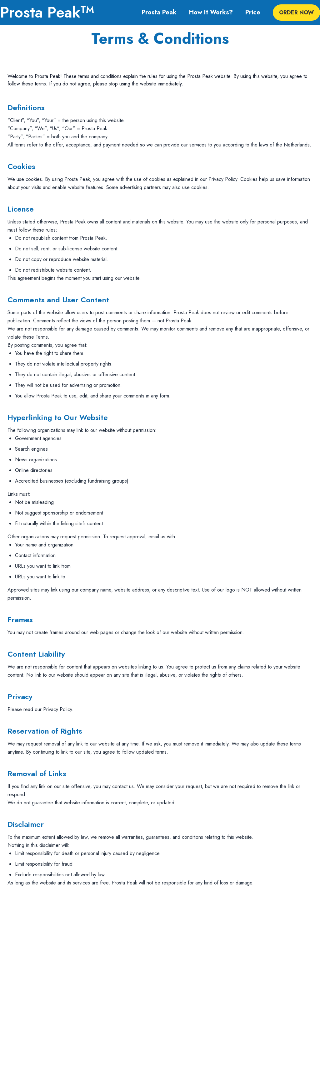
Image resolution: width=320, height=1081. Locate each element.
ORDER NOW (296, 12)
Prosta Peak (159, 12)
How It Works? (211, 12)
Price (252, 12)
